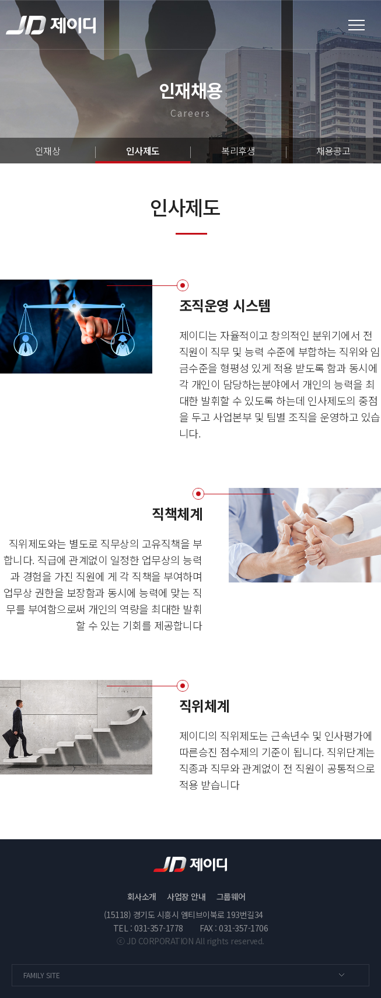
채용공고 (333, 151)
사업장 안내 (186, 896)
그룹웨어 (231, 896)
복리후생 (238, 151)
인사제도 (143, 151)
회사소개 (141, 896)
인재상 (48, 151)
